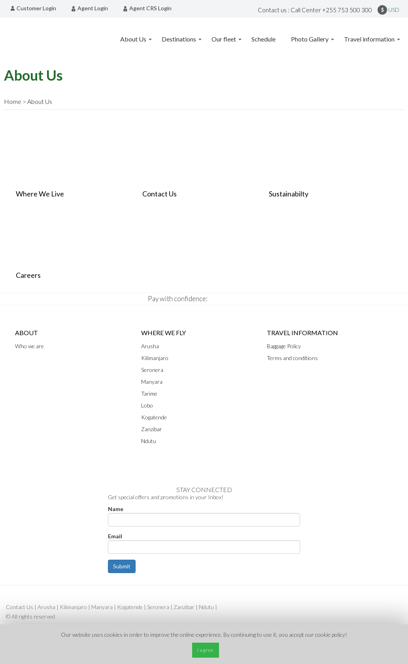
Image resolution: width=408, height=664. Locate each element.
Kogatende (154, 417)
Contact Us (19, 607)
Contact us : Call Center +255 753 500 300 (315, 9)
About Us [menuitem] (133, 39)
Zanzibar (151, 429)
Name (115, 509)
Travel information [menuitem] (369, 39)
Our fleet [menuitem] (224, 39)
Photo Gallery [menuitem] (310, 39)
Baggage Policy (284, 346)
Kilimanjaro (154, 358)
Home (12, 101)
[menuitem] (35, 8)
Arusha (46, 607)
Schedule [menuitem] (263, 39)
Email (115, 536)
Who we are (29, 346)
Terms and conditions (292, 358)
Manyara (151, 381)
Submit (121, 566)
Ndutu (148, 441)
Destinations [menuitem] (179, 39)
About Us (39, 101)
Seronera (152, 369)
